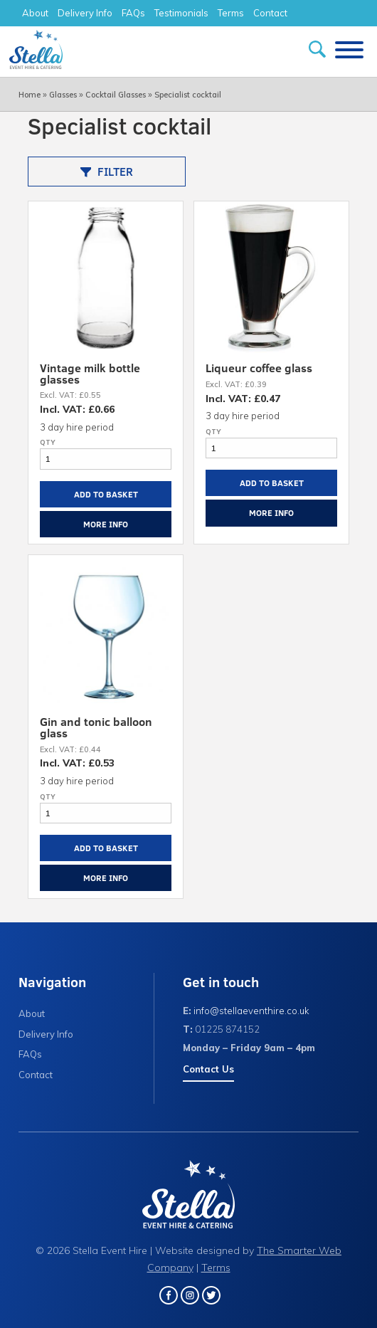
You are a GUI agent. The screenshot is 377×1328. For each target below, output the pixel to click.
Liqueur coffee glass (259, 367)
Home (29, 95)
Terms (231, 13)
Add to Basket (106, 494)
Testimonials (181, 13)
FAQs (133, 13)
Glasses (63, 95)
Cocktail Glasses (115, 95)
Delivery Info (85, 13)
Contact (270, 13)
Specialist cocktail (187, 95)
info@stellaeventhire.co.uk (251, 1010)
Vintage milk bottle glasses (90, 373)
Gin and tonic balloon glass (96, 727)
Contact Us (208, 1069)
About (35, 13)
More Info (105, 523)
